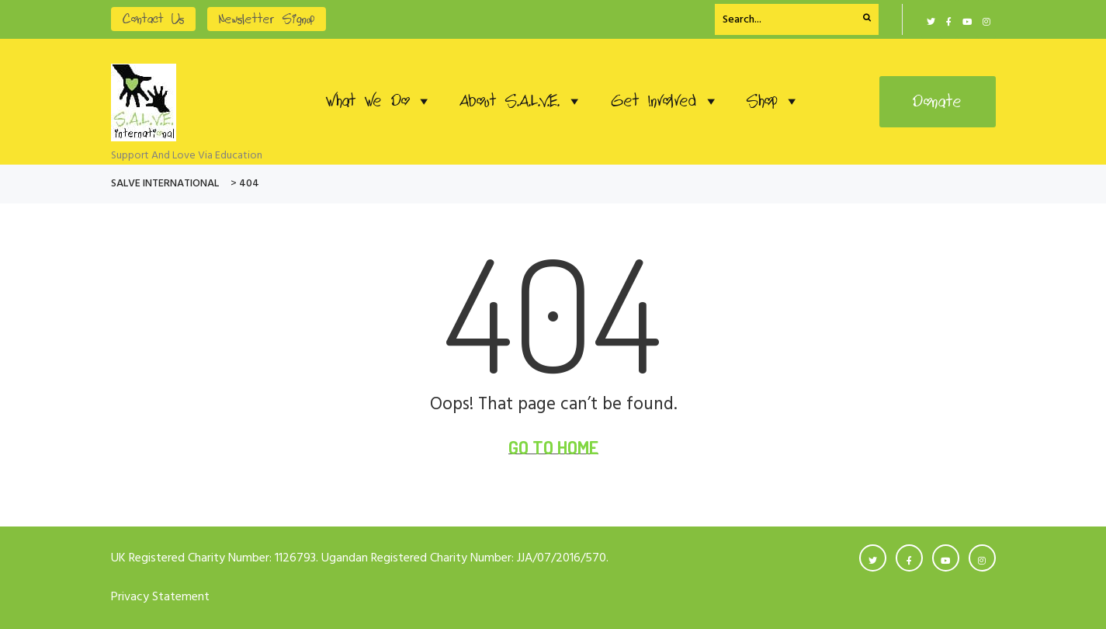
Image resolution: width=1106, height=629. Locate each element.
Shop (773, 100)
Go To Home (553, 447)
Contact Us (153, 19)
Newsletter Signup (266, 19)
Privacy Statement (160, 597)
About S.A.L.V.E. (521, 100)
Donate (937, 102)
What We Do (379, 100)
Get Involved (664, 100)
